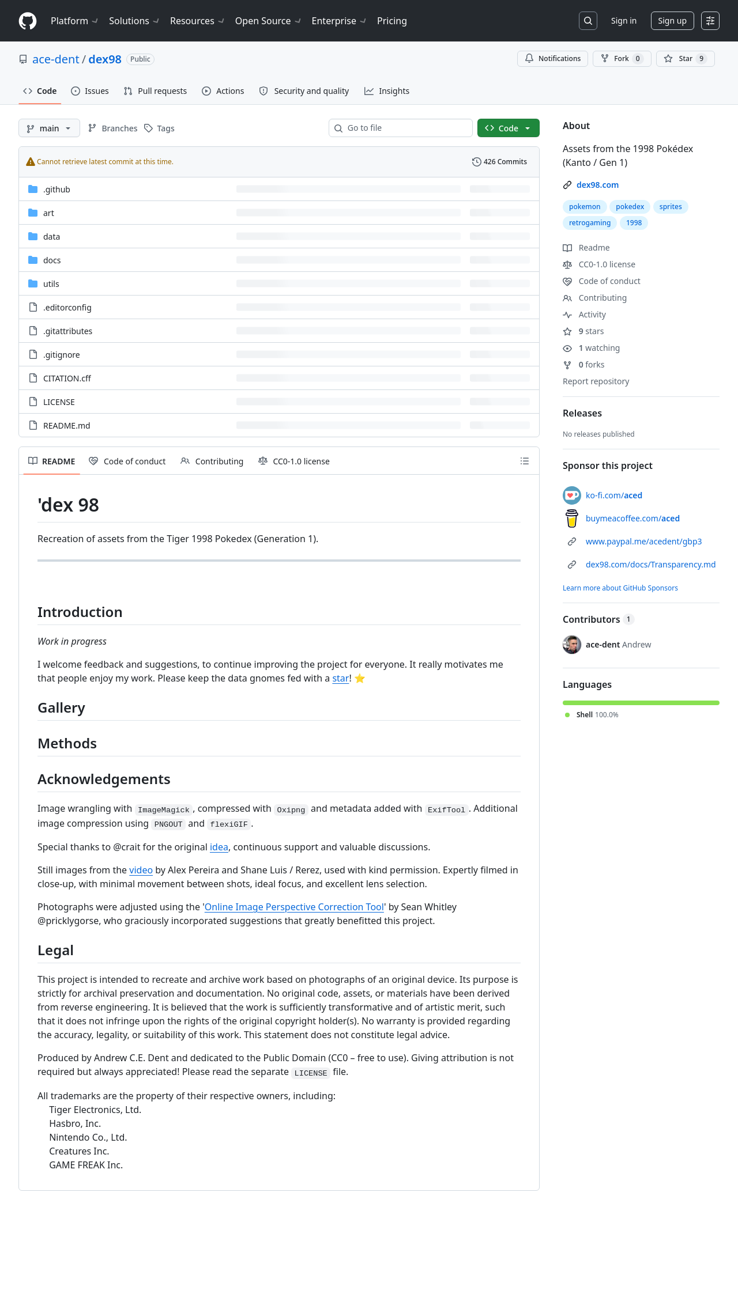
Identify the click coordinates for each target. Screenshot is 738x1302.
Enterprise (340, 20)
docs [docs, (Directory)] (52, 260)
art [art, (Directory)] (48, 212)
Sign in (624, 20)
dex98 (105, 59)
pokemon (585, 206)
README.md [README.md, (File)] (67, 425)
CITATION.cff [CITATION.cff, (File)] (67, 378)
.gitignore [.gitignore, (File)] (61, 354)
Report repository (596, 381)
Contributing (595, 297)
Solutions (135, 20)
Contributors (599, 619)
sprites (671, 206)
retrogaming (590, 223)
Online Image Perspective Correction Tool (294, 906)
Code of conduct (602, 280)
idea (219, 847)
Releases (582, 413)
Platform (75, 20)
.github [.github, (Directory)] (56, 189)
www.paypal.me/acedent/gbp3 (644, 541)
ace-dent (56, 59)
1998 (634, 223)
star (340, 678)
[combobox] (405, 128)
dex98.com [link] (598, 184)
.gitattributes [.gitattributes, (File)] (67, 331)
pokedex (630, 206)
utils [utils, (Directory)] (51, 283)
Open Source (269, 20)
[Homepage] (27, 21)
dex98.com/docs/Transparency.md (651, 564)
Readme (586, 247)
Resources (198, 20)
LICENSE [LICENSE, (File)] (59, 401)
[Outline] (524, 461)
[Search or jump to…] (588, 20)
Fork (621, 59)
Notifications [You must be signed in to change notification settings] (553, 58)
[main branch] (49, 128)
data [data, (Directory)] (51, 236)
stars (583, 331)
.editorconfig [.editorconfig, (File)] (67, 307)
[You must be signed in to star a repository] (685, 59)
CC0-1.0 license (599, 264)
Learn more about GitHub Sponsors (620, 588)
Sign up (672, 20)
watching (591, 347)
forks (584, 364)
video (141, 870)
